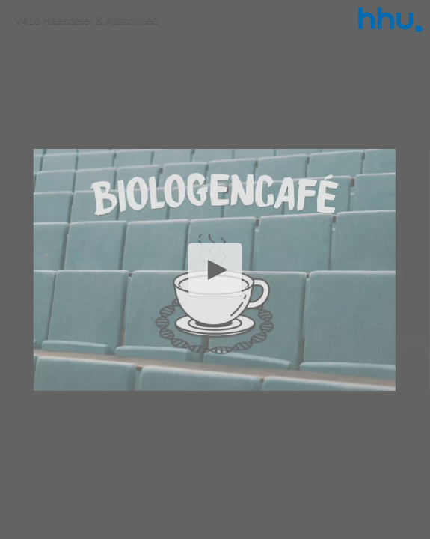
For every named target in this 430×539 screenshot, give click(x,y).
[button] (215, 269)
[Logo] (390, 19)
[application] (215, 269)
